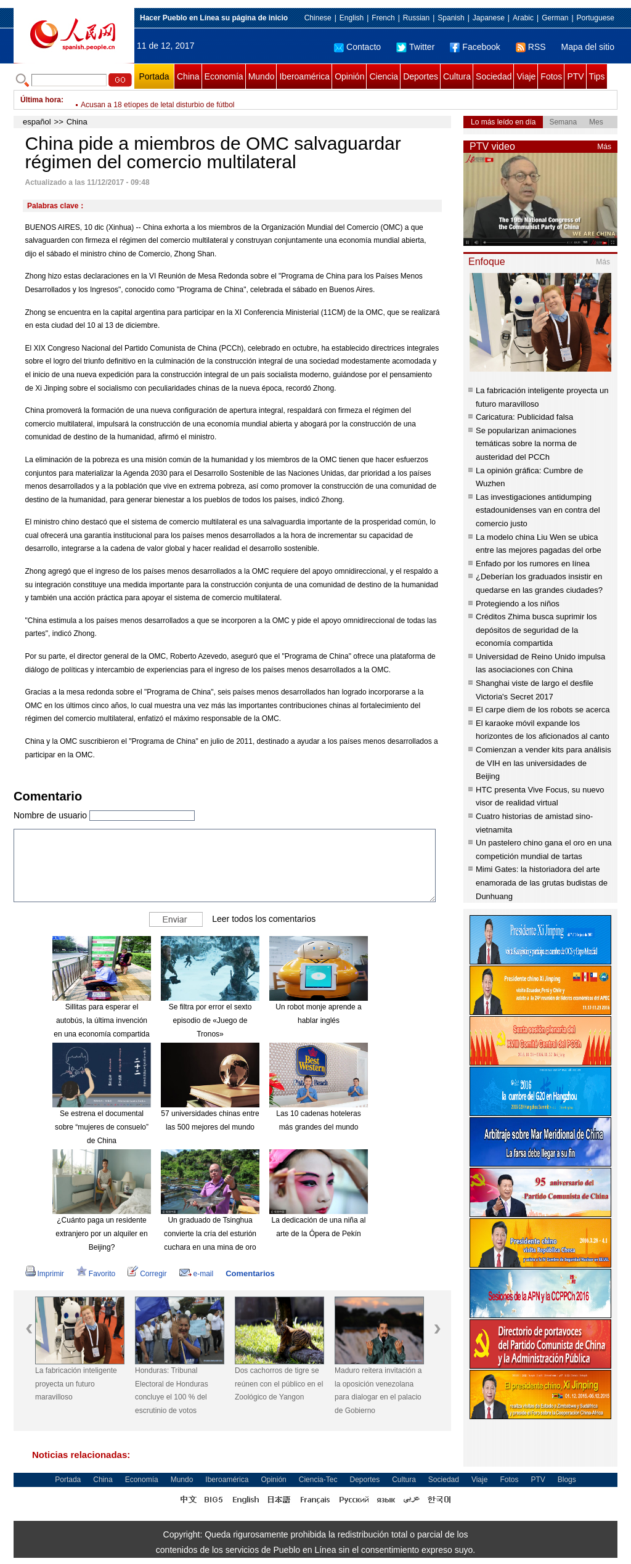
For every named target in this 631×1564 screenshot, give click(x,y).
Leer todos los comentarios (264, 919)
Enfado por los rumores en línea (533, 563)
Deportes (420, 76)
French (383, 18)
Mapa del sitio (587, 47)
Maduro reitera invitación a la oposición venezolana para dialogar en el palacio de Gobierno (378, 1390)
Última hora (40, 100)
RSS (531, 47)
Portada (154, 76)
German (555, 18)
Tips (597, 76)
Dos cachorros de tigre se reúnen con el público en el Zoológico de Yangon (279, 1383)
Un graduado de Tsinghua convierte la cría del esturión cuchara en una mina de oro (210, 1233)
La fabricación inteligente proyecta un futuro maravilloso (76, 1383)
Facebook (475, 47)
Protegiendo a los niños (518, 603)
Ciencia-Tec (318, 1479)
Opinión (349, 76)
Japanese (489, 18)
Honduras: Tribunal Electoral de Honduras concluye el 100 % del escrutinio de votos (171, 1390)
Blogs (567, 1479)
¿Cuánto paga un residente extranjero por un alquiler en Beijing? (101, 1233)
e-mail (196, 1273)
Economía (224, 76)
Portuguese (595, 18)
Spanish (451, 18)
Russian (416, 18)
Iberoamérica (304, 76)
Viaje (525, 76)
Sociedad (493, 76)
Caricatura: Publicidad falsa (524, 417)
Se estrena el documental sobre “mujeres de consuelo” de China (102, 1126)
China (188, 76)
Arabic (523, 18)
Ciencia (383, 76)
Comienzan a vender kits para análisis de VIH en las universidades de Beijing (543, 763)
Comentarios (250, 1273)
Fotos (551, 76)
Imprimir (44, 1273)
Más (604, 146)
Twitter (415, 47)
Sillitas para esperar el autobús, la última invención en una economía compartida (101, 1020)
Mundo (261, 76)
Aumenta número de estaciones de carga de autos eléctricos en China (196, 100)
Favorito (95, 1273)
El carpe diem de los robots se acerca (543, 709)
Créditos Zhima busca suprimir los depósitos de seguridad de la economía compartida (536, 630)
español (37, 121)
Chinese (318, 18)
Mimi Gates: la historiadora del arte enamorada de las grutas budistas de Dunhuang (542, 882)
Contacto (357, 47)
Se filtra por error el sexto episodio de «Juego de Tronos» (210, 1020)
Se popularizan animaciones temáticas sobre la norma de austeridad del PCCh (526, 444)
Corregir (147, 1273)
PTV (575, 76)
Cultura (457, 76)
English (352, 18)
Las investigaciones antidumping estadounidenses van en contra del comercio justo (538, 510)
